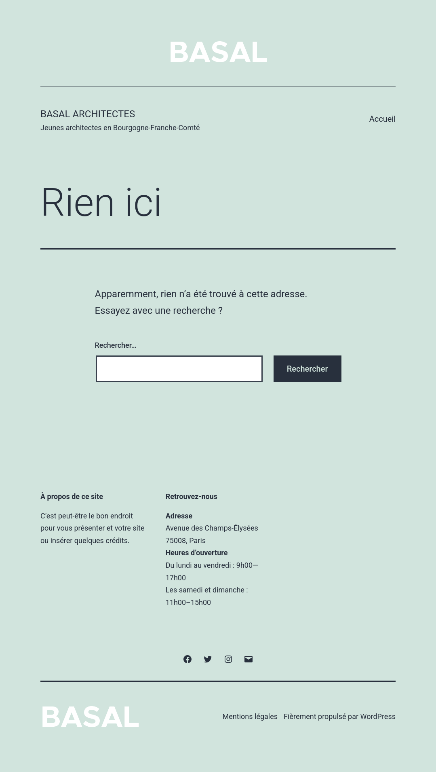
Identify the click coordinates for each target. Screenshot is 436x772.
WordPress (378, 716)
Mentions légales (250, 716)
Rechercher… (116, 345)
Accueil (382, 119)
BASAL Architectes (87, 114)
